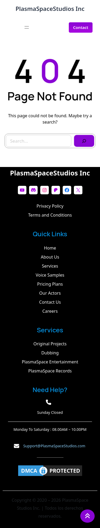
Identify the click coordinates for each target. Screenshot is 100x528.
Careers (50, 311)
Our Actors (50, 293)
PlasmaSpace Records (50, 371)
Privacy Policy (50, 206)
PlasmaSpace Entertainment (50, 362)
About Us (50, 257)
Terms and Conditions (50, 215)
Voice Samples (50, 275)
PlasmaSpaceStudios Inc (50, 8)
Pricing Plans (50, 284)
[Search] (83, 139)
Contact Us (50, 302)
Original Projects (49, 344)
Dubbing (50, 353)
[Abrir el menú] (26, 27)
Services (50, 266)
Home (50, 248)
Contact (80, 27)
